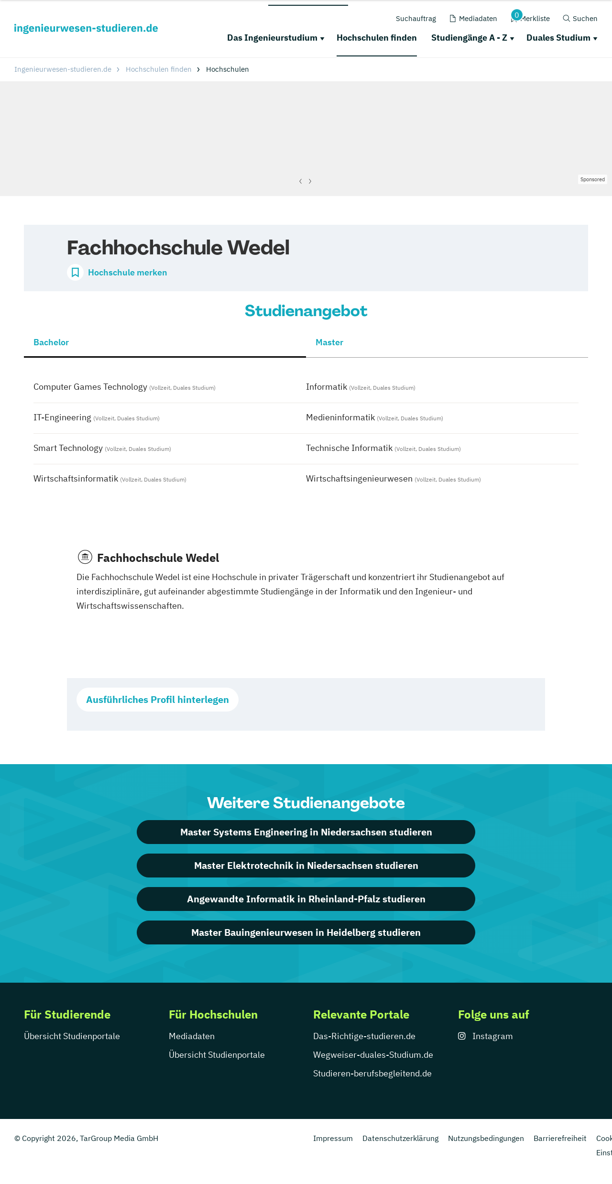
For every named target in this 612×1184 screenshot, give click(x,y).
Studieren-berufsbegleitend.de (372, 1073)
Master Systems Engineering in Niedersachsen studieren (306, 831)
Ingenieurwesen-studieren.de (62, 69)
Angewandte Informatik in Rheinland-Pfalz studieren (306, 898)
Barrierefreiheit (560, 1138)
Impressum (333, 1138)
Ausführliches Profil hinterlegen (157, 699)
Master (329, 342)
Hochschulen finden (377, 37)
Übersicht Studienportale (72, 1036)
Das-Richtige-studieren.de (364, 1036)
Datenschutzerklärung (400, 1138)
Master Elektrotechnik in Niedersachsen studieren (306, 865)
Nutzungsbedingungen (486, 1138)
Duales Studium (558, 37)
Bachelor (51, 342)
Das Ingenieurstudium (272, 37)
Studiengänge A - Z (469, 37)
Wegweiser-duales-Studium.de (373, 1054)
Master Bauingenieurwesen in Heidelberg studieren (306, 932)
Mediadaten (192, 1036)
